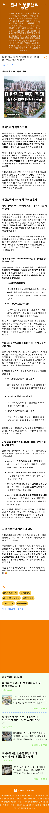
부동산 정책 (28, 598)
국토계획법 (25, 593)
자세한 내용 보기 (39, 708)
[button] (45, 58)
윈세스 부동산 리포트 (24, 7)
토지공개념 (22, 603)
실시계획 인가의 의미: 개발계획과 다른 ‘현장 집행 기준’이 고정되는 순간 (21, 719)
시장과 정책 (8, 603)
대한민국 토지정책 (11, 598)
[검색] (45, 5)
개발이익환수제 (10, 593)
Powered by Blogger (24, 790)
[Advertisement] (24, 646)
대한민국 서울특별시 (16, 608)
